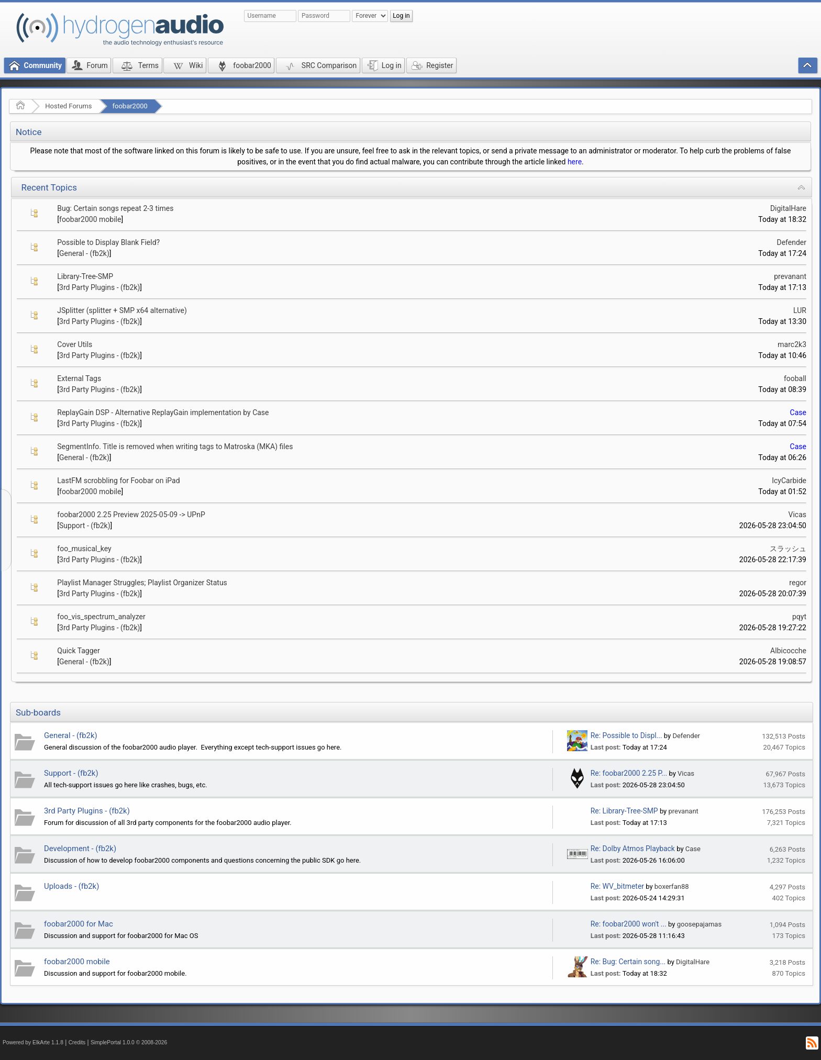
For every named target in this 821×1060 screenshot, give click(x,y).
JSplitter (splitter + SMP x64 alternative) (122, 310)
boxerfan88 (671, 886)
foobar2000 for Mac (78, 924)
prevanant (790, 276)
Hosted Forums (68, 106)
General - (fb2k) (84, 253)
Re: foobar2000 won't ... (629, 924)
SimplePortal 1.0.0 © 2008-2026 (129, 1042)
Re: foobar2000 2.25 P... (629, 773)
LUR (799, 310)
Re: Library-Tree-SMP (624, 811)
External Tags (79, 378)
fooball (795, 378)
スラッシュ (788, 548)
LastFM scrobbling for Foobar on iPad (118, 480)
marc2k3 (792, 344)
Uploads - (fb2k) (71, 886)
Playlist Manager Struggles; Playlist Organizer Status (142, 582)
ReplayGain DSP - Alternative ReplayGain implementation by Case (163, 412)
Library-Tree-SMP (85, 276)
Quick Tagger (78, 650)
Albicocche (788, 650)
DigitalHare (788, 208)
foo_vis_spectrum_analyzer (101, 616)
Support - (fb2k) (84, 525)
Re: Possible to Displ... (626, 735)
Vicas (798, 514)
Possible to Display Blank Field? (108, 242)
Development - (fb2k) (80, 848)
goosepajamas (699, 924)
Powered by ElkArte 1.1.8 (33, 1042)
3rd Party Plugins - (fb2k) (99, 287)
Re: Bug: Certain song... (628, 961)
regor (797, 582)
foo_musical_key (84, 548)
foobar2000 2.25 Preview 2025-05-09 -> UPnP (131, 514)
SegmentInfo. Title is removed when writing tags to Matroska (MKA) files (175, 446)
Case (798, 412)
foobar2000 (130, 106)
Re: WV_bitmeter (617, 886)
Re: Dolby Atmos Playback (633, 848)
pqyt (799, 616)
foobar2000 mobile (90, 219)
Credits (77, 1042)
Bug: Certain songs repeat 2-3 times (115, 208)
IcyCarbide (789, 480)
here (575, 162)
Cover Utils (74, 344)
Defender (791, 242)
